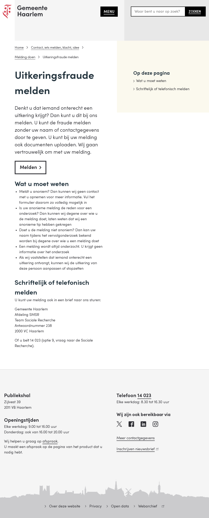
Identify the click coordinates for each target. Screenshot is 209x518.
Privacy (95, 506)
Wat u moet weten (151, 81)
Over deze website (64, 506)
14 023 (144, 395)
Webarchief (149, 507)
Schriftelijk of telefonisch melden (162, 89)
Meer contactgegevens (136, 438)
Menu (109, 12)
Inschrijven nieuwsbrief (137, 449)
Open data (120, 506)
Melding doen (25, 57)
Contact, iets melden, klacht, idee (55, 47)
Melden (30, 167)
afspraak (50, 441)
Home (19, 47)
